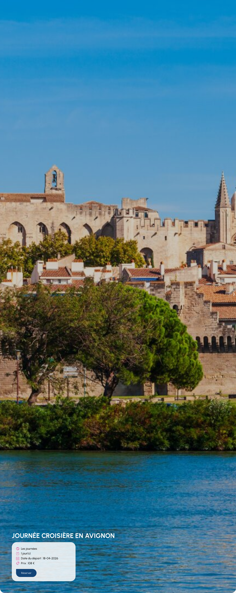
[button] (2, 294)
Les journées (29, 548)
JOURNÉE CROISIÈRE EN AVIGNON (63, 535)
